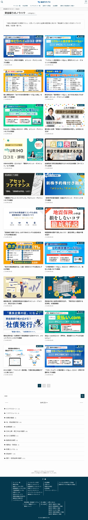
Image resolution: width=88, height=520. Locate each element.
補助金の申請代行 (18, 498)
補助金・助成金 (12, 445)
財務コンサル (12, 449)
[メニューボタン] (86, 2)
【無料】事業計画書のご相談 (56, 512)
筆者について (28, 506)
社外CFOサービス (18, 494)
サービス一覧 (16, 482)
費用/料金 (15, 484)
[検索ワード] (44, 396)
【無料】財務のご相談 (54, 508)
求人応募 (43, 504)
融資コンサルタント (33, 484)
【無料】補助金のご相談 (54, 514)
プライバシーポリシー (51, 490)
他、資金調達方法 (13, 422)
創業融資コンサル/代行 (19, 488)
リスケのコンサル (18, 500)
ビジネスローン (13, 408)
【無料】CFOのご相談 (54, 510)
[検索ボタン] (2, 2)
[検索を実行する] (82, 396)
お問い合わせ (51, 502)
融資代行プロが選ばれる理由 (67, 484)
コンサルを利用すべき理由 (66, 482)
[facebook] (43, 479)
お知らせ (47, 484)
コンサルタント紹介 (33, 482)
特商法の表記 (48, 486)
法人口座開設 (12, 435)
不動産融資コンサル (18, 490)
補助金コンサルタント (34, 494)
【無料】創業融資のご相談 (55, 506)
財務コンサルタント (33, 488)
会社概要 (47, 482)
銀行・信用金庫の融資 (15, 458)
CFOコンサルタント (33, 490)
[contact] (45, 479)
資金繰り (10, 454)
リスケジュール (12, 413)
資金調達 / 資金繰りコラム (31, 502)
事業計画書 (11, 418)
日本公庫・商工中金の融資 (17, 431)
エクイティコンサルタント (35, 492)
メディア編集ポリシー (30, 504)
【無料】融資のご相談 (54, 504)
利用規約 (47, 488)
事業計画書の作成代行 (19, 496)
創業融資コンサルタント (34, 486)
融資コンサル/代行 (18, 486)
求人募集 (43, 502)
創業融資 (10, 427)
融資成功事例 (12, 440)
